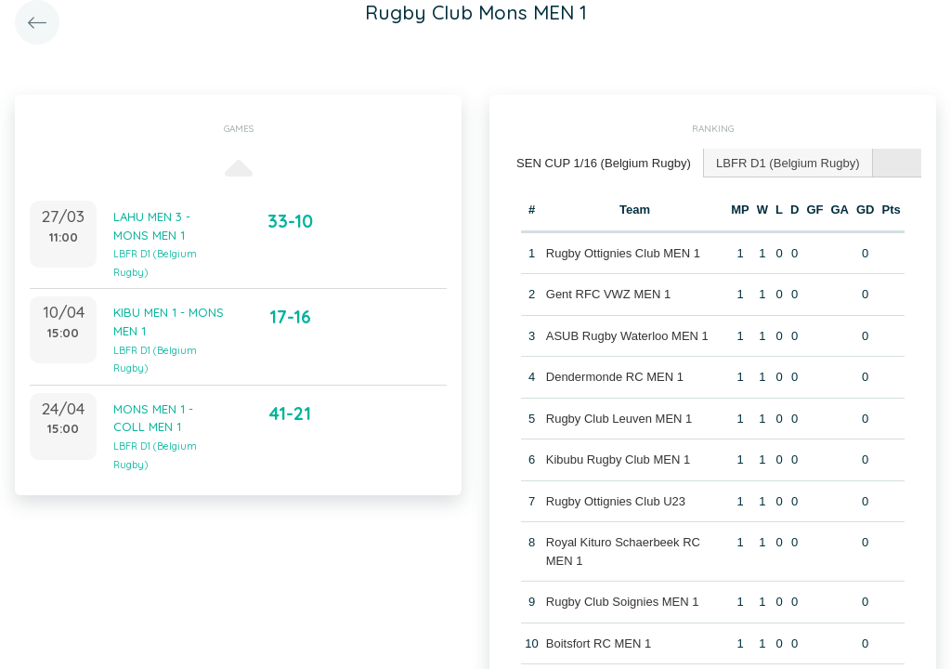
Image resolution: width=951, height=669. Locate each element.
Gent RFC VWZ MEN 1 (608, 294)
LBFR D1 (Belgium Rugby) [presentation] (786, 162)
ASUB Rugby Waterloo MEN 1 (627, 335)
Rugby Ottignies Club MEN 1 (623, 252)
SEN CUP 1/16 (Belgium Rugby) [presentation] (603, 162)
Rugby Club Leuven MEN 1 (619, 418)
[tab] (603, 163)
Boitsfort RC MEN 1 (598, 642)
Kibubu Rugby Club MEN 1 (618, 459)
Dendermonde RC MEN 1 (615, 377)
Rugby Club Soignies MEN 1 (622, 602)
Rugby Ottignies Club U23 (615, 500)
